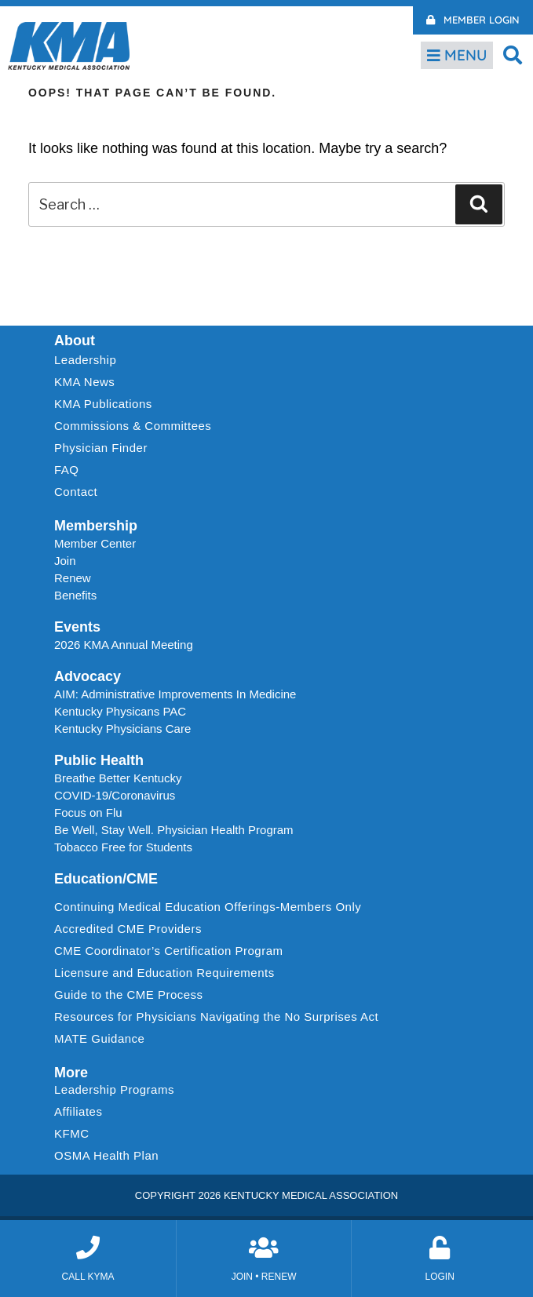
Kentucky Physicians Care (122, 728)
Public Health (99, 760)
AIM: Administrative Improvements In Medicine (175, 694)
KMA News (84, 381)
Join (65, 560)
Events (77, 627)
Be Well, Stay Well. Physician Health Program (174, 829)
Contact (75, 491)
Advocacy (87, 676)
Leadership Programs (118, 1090)
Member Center (95, 543)
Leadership (89, 360)
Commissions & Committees (132, 425)
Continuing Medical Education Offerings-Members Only (207, 906)
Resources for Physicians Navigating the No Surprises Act (216, 1016)
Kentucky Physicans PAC (120, 711)
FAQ (66, 469)
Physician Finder (101, 447)
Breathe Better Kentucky (118, 778)
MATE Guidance (99, 1038)
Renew (72, 578)
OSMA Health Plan (106, 1155)
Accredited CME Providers (128, 928)
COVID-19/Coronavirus (114, 795)
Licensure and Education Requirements (164, 972)
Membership (95, 526)
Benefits (75, 595)
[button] (513, 54)
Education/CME (106, 879)
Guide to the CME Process (128, 994)
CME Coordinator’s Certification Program (168, 950)
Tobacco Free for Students (123, 847)
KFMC (71, 1133)
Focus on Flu (88, 812)
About (74, 340)
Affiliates (82, 1112)
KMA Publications (103, 403)
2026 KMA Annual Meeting (123, 644)
